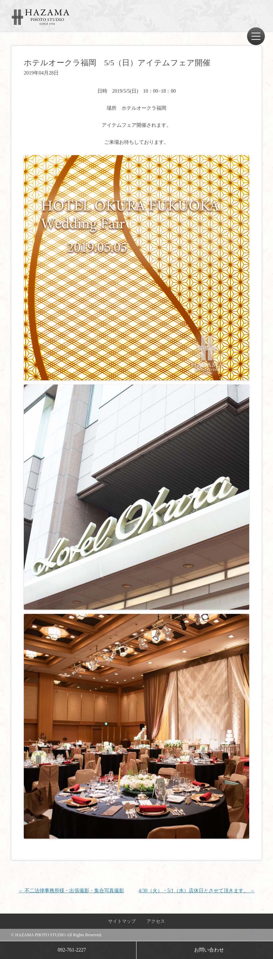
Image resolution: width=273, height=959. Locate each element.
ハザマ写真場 (40, 17)
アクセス (155, 921)
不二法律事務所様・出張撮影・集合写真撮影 (71, 890)
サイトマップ (122, 921)
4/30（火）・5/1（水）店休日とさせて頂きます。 (197, 890)
